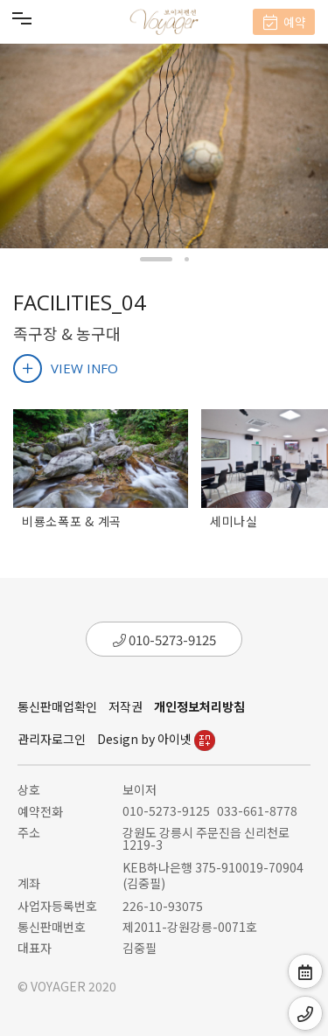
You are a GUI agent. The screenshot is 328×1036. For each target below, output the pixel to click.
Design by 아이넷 (156, 738)
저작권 (125, 706)
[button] (156, 259)
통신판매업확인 (57, 706)
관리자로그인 (51, 738)
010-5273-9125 (164, 639)
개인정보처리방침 (199, 706)
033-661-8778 (257, 810)
